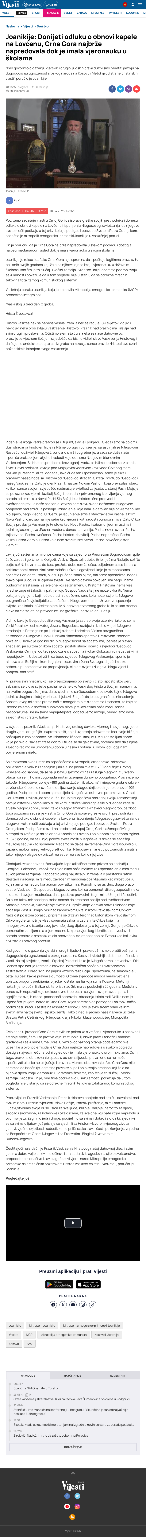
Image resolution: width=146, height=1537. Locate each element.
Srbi (29, 1344)
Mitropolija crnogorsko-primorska (63, 1335)
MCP (29, 1335)
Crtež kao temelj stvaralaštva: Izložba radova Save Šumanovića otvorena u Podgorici (71, 1399)
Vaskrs (13, 1335)
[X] (63, 1304)
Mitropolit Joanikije (42, 1325)
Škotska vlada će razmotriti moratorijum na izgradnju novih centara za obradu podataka (73, 1425)
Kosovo (14, 1344)
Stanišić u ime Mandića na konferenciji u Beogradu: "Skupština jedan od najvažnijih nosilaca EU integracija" (71, 1412)
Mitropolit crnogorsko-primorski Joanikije (91, 1325)
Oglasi (51, 5)
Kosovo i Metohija (107, 1335)
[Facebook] (53, 1304)
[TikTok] (92, 1304)
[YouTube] (73, 1304)
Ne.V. (17, 200)
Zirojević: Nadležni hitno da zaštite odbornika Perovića (50, 1436)
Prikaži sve (73, 1447)
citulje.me (32, 5)
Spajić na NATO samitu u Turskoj (35, 1388)
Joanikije (15, 1325)
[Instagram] (82, 1304)
